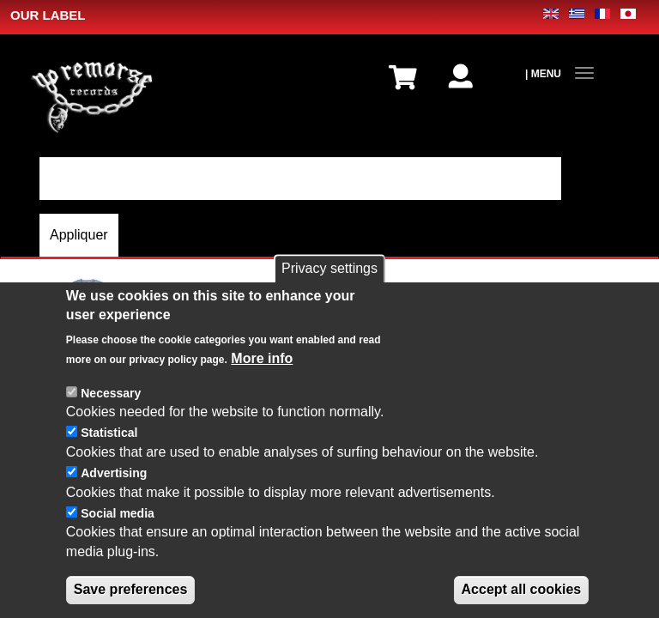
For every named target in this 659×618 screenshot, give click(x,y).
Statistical (109, 434)
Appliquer (79, 234)
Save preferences (131, 591)
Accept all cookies (522, 591)
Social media (117, 514)
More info (262, 359)
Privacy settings (329, 270)
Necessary (111, 394)
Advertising (114, 474)
